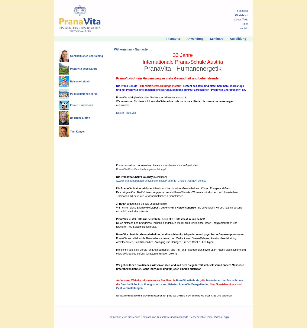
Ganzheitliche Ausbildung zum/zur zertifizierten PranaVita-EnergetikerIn (164, 284)
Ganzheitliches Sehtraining (86, 56)
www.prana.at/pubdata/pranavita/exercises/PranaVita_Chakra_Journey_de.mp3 (161, 180)
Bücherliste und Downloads (172, 317)
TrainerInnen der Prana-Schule (224, 280)
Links (153, 317)
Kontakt (244, 28)
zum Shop (115, 317)
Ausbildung (238, 38)
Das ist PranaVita (126, 112)
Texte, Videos (214, 317)
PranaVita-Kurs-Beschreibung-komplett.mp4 (141, 169)
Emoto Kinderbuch (81, 105)
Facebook (242, 10)
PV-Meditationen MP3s (83, 93)
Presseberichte (197, 317)
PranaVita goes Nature (83, 68)
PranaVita (173, 38)
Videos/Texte (241, 19)
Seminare (216, 38)
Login (226, 317)
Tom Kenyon (77, 131)
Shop (245, 24)
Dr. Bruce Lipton (80, 118)
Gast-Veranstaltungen (129, 288)
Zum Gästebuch (131, 317)
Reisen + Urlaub (80, 81)
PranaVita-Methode (187, 280)
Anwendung (195, 38)
